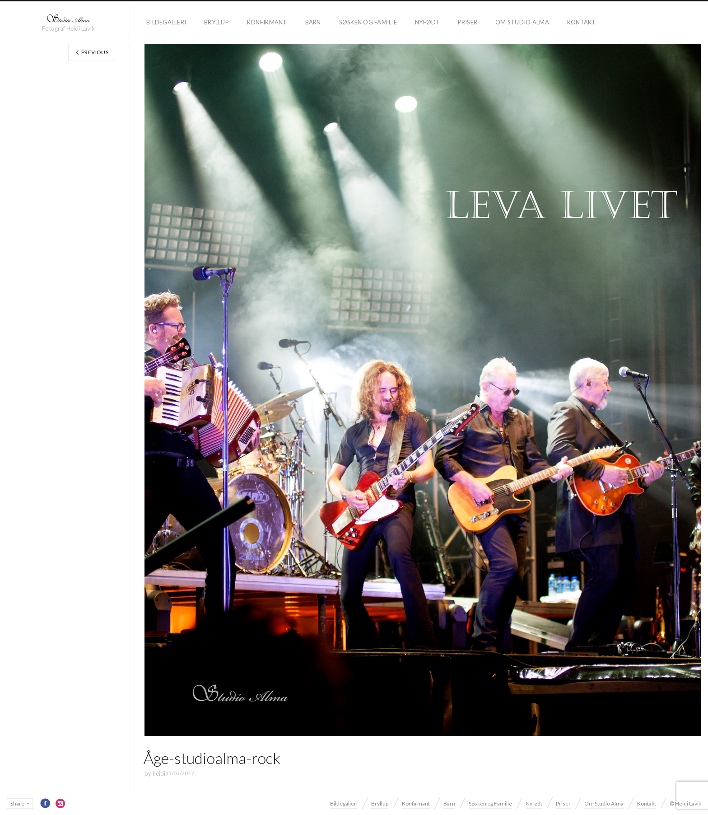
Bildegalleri (166, 22)
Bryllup (216, 22)
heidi (159, 773)
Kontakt (581, 22)
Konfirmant (267, 22)
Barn (313, 22)
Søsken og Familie (368, 22)
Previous (91, 52)
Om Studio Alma (522, 22)
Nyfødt (427, 22)
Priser (468, 22)
